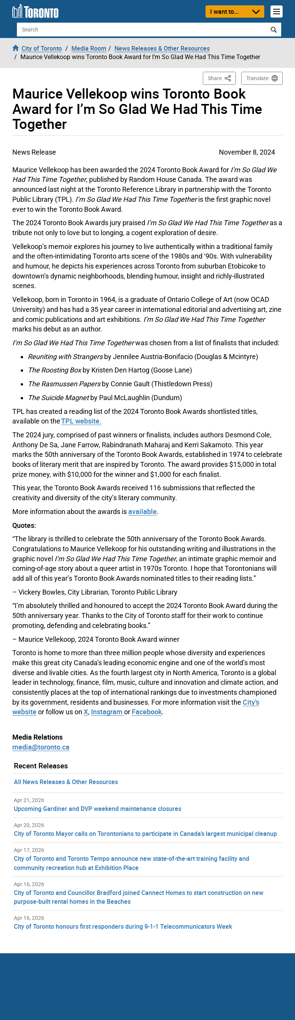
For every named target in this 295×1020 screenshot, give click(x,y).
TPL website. (81, 420)
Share (222, 77)
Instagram (107, 711)
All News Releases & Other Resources (66, 782)
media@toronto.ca (41, 746)
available (142, 511)
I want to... (224, 11)
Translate (257, 78)
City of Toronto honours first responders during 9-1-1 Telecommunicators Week (123, 926)
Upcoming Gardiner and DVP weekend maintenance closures (97, 808)
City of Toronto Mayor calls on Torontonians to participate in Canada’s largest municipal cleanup (145, 833)
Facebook (147, 711)
